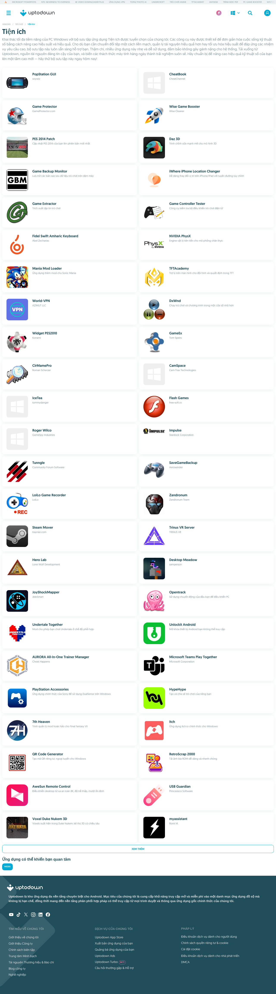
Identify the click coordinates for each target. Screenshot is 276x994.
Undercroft (158, 2)
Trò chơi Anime (178, 2)
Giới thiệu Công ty (21, 943)
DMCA (185, 962)
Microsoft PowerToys (24, 2)
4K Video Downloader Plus (89, 2)
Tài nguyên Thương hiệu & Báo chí (31, 962)
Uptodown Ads (105, 956)
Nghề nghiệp (17, 975)
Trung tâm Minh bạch (23, 956)
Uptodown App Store (109, 937)
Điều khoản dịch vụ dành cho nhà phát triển (210, 956)
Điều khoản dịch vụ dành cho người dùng (209, 937)
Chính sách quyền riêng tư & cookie (204, 943)
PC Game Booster (252, 2)
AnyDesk (213, 2)
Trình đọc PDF (230, 2)
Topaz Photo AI (138, 2)
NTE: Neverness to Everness (55, 2)
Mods (7, 866)
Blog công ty (17, 968)
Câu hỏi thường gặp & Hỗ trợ (114, 968)
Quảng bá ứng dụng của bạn (114, 949)
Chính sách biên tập (22, 950)
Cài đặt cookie (190, 949)
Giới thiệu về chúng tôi (24, 937)
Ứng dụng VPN (117, 2)
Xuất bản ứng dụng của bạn (114, 943)
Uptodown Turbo (110, 962)
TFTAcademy (197, 2)
